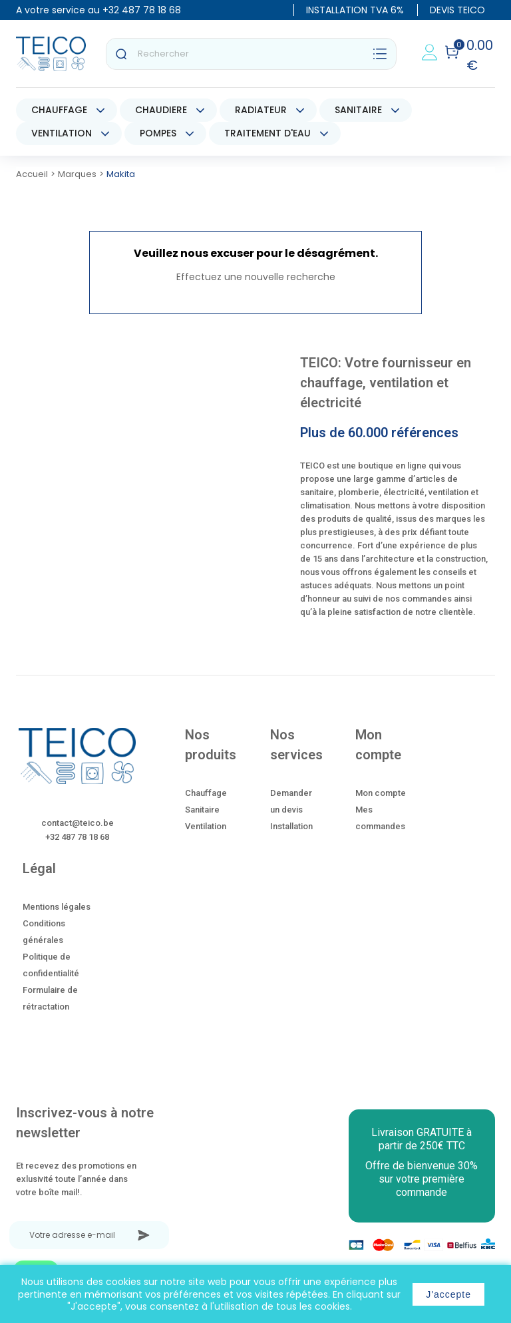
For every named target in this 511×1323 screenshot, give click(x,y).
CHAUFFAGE (59, 109)
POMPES (158, 133)
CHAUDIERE (161, 109)
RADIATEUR (261, 109)
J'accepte (448, 1294)
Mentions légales (56, 907)
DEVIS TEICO (457, 10)
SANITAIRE (358, 109)
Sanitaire (202, 810)
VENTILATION (61, 133)
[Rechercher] (251, 54)
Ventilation (205, 826)
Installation (291, 826)
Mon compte (380, 793)
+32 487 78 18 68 (141, 10)
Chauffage (206, 793)
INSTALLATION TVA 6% (355, 10)
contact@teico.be (77, 823)
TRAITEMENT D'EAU (267, 133)
